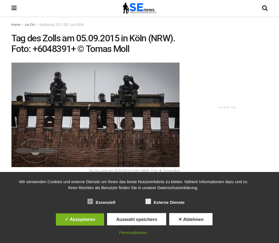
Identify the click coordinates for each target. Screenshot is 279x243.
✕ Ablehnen (191, 219)
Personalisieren (133, 232)
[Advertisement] (228, 67)
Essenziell (101, 201)
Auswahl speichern (136, 219)
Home (15, 25)
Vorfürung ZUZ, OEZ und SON (61, 25)
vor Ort (30, 25)
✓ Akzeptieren (80, 219)
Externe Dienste (164, 201)
